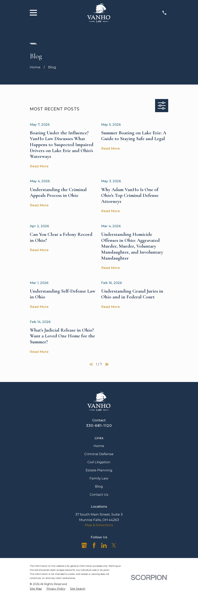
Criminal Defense (99, 454)
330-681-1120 (99, 425)
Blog (99, 486)
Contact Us (99, 494)
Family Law (99, 478)
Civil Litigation (98, 462)
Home (99, 446)
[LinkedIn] (104, 545)
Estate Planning (99, 470)
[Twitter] (114, 545)
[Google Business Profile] (84, 545)
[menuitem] (36, 589)
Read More (39, 166)
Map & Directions (99, 525)
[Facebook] (94, 545)
